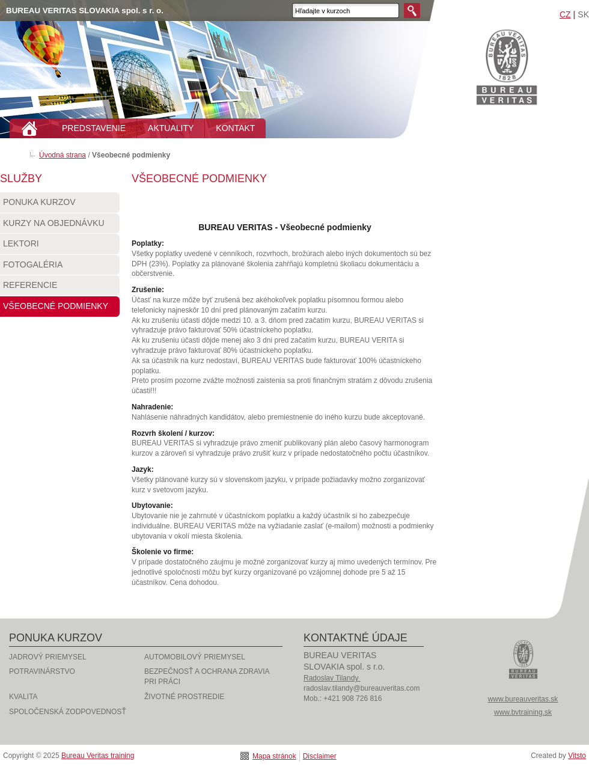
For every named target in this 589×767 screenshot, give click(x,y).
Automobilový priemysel (194, 657)
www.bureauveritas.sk (523, 699)
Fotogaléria (60, 267)
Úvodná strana (62, 155)
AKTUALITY (171, 128)
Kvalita (23, 696)
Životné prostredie (184, 696)
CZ (565, 14)
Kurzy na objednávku (60, 226)
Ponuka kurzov (60, 205)
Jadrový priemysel (48, 657)
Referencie (60, 288)
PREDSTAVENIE (94, 128)
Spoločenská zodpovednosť (67, 711)
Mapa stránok (274, 756)
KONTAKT (235, 128)
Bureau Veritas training (507, 66)
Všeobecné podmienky (60, 309)
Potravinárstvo (42, 671)
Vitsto (577, 755)
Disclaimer (320, 756)
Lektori (60, 246)
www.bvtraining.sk (523, 712)
